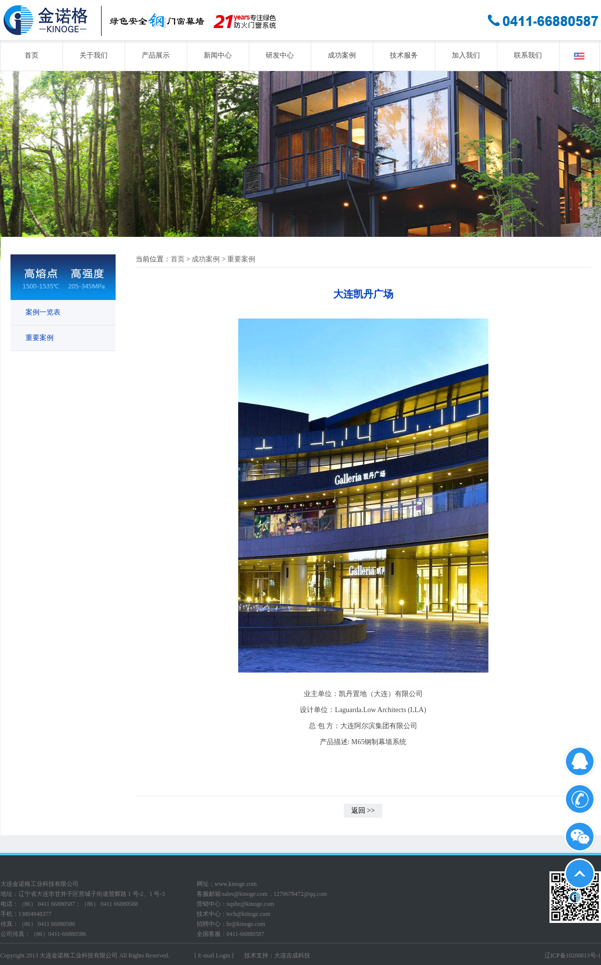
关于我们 (94, 55)
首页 (32, 55)
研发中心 (280, 55)
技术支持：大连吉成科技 (277, 955)
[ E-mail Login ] (214, 955)
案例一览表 (43, 312)
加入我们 (466, 55)
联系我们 (528, 55)
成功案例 (342, 55)
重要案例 (40, 338)
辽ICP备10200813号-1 (572, 955)
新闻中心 (218, 55)
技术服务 (404, 55)
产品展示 (156, 55)
